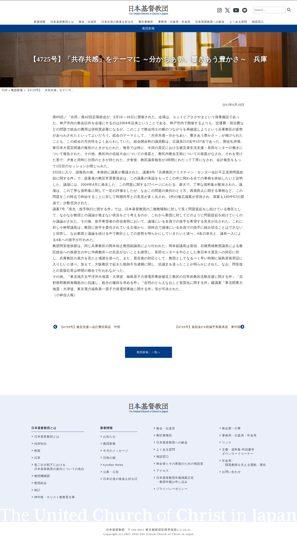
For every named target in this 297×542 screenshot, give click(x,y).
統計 (37, 490)
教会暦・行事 (231, 428)
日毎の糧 (109, 457)
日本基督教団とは (43, 428)
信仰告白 (40, 443)
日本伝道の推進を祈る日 (120, 478)
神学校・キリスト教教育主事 (54, 497)
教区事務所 (164, 435)
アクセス (162, 470)
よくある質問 (165, 449)
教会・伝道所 (165, 428)
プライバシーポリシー (172, 488)
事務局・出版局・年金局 (239, 435)
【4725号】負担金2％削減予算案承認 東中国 (207, 326)
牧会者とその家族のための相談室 (179, 463)
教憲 (37, 450)
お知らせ (109, 436)
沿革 (37, 457)
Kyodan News (113, 464)
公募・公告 (111, 471)
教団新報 (148, 28)
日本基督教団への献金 (172, 442)
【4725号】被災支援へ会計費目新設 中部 (90, 326)
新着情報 (106, 428)
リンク (226, 442)
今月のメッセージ (115, 450)
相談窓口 (162, 456)
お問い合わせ (231, 471)
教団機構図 (42, 476)
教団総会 (40, 483)
